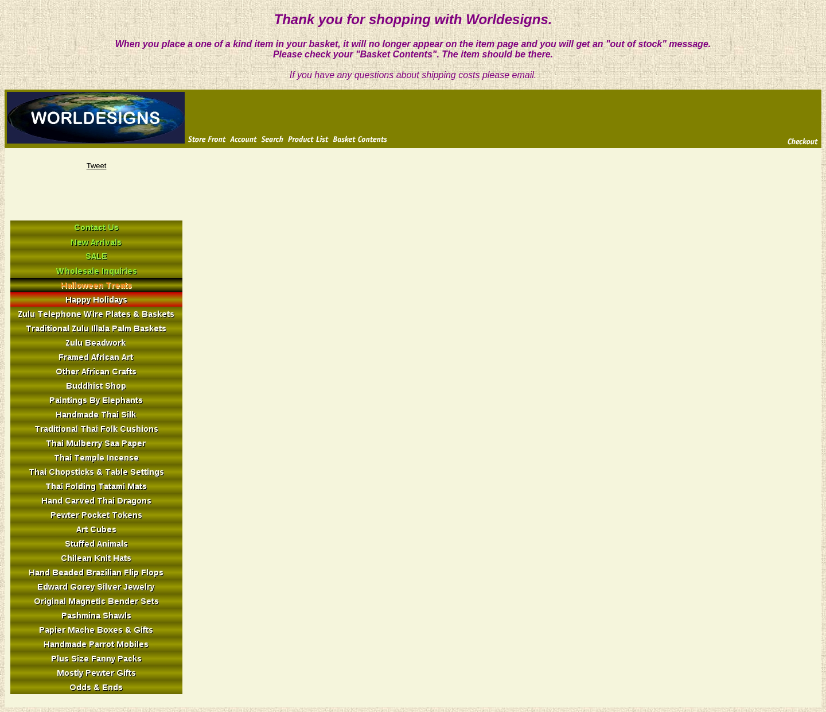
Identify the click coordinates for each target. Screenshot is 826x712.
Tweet (97, 165)
